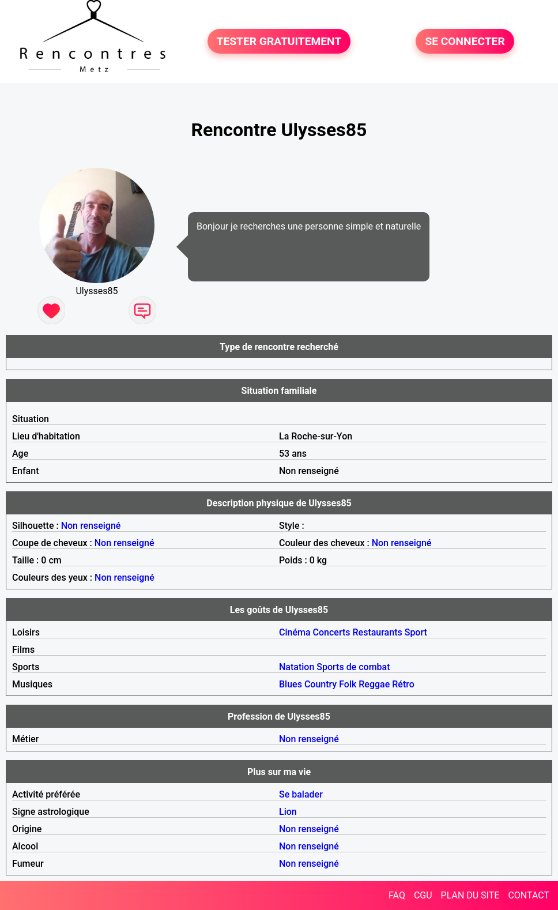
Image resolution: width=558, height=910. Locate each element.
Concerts (331, 632)
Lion (288, 811)
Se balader (301, 794)
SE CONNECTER (464, 41)
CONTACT (528, 895)
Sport (416, 632)
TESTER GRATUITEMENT (279, 41)
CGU (423, 895)
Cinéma (295, 632)
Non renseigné (91, 525)
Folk (347, 684)
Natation (296, 666)
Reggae (374, 684)
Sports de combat (353, 666)
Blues (290, 684)
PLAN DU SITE (470, 895)
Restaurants (377, 632)
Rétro (403, 684)
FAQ (397, 895)
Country (320, 684)
